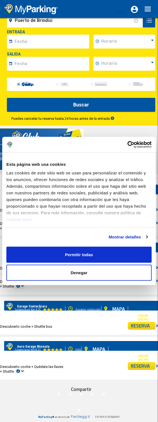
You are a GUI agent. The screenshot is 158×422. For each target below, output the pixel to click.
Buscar (81, 105)
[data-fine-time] (127, 64)
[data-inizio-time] (127, 42)
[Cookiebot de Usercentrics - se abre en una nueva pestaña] (127, 144)
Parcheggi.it (80, 417)
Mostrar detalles (125, 237)
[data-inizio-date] (51, 42)
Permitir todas (79, 254)
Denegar (79, 272)
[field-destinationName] (76, 20)
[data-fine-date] (51, 64)
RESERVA (143, 325)
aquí (27, 219)
